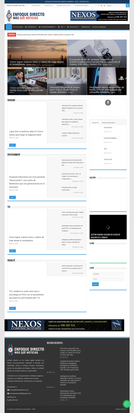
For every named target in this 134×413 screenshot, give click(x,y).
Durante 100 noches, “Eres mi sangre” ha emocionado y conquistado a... (71, 176)
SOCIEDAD (30, 27)
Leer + (12, 145)
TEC (61, 27)
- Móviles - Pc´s (31, 64)
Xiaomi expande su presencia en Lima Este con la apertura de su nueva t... (72, 268)
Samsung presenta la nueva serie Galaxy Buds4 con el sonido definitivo (64, 89)
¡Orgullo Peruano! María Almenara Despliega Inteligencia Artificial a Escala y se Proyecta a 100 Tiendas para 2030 (70, 365)
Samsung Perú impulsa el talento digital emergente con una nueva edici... (72, 108)
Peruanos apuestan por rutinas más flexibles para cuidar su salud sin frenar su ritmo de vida (45, 34)
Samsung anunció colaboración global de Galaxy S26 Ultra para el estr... (73, 162)
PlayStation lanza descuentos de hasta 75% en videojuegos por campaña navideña (106, 89)
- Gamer (113, 92)
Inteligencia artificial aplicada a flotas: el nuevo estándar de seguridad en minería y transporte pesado (70, 380)
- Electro (70, 92)
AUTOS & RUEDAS (99, 27)
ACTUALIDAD (18, 27)
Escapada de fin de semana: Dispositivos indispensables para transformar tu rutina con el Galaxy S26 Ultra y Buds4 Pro (95, 62)
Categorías (95, 123)
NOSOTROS (36, 5)
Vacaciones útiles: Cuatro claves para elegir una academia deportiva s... (72, 122)
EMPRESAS (85, 27)
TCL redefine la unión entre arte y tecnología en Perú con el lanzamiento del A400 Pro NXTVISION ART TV (26, 294)
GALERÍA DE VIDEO (81, 5)
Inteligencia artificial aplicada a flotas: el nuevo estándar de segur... (71, 242)
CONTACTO (48, 5)
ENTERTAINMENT (47, 27)
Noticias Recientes (108, 123)
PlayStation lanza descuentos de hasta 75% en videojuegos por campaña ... (72, 228)
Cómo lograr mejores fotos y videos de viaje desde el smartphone (37, 63)
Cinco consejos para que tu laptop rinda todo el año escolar (27, 89)
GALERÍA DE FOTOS (64, 5)
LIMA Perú (108, 254)
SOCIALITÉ (72, 27)
